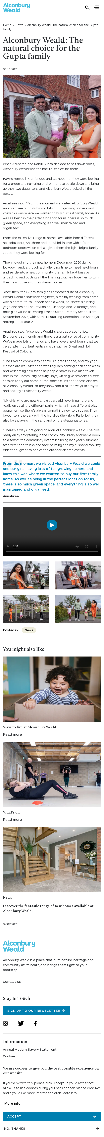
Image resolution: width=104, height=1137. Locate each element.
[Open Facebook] (35, 1024)
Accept (14, 1116)
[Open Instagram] (5, 1024)
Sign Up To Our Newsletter (33, 1010)
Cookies (9, 1056)
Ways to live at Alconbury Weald (29, 727)
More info (12, 1103)
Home (7, 25)
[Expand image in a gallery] (26, 575)
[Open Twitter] (21, 1024)
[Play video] (52, 526)
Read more (12, 734)
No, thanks (14, 1128)
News (19, 25)
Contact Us (12, 981)
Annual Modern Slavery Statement (30, 1049)
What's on (11, 812)
